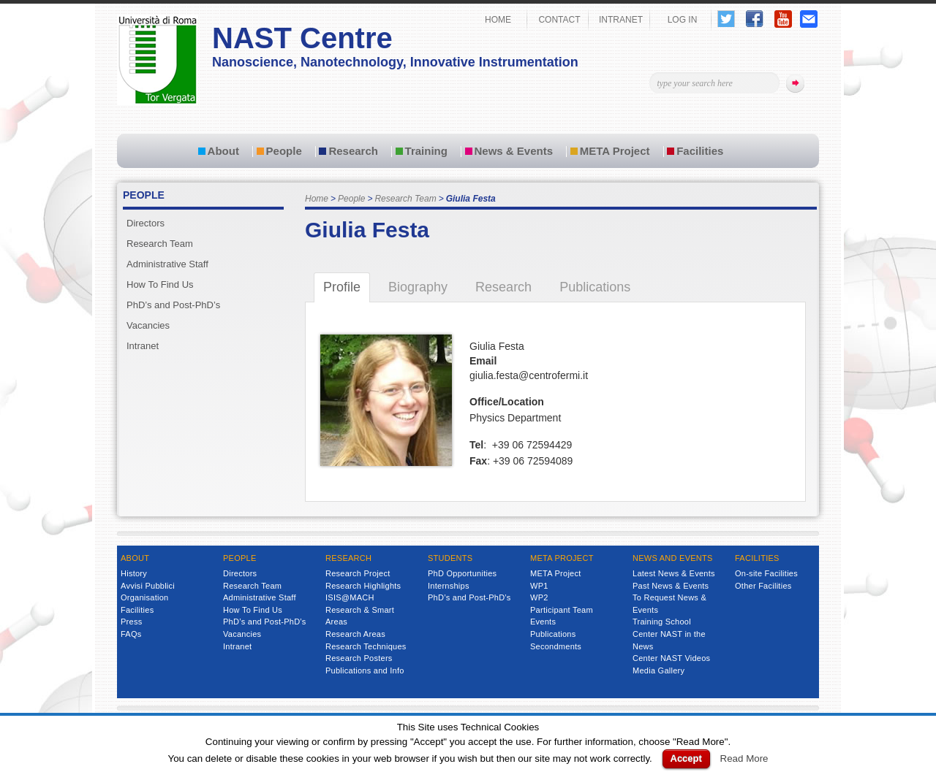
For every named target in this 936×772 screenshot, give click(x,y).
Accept (686, 758)
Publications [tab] (594, 287)
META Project (615, 151)
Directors (146, 223)
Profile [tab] (342, 287)
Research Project (357, 573)
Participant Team (561, 609)
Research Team (405, 199)
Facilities (699, 151)
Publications (552, 634)
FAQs (131, 634)
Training (426, 151)
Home (316, 199)
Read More (744, 758)
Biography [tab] (418, 287)
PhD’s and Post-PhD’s (173, 304)
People (284, 151)
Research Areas (355, 634)
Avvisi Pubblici (148, 585)
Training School (662, 621)
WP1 (539, 585)
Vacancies (148, 325)
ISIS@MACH (349, 597)
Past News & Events (671, 585)
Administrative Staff (167, 264)
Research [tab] (503, 287)
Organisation (145, 597)
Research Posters (359, 658)
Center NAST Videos (671, 658)
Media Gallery (658, 670)
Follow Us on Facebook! (754, 18)
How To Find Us (160, 284)
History (134, 573)
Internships (448, 585)
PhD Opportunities (462, 573)
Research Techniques (366, 646)
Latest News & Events (674, 573)
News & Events (514, 151)
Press (131, 621)
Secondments (555, 646)
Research (353, 151)
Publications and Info (364, 670)
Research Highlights (363, 585)
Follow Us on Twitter (726, 18)
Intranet (143, 345)
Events (543, 621)
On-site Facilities (766, 573)
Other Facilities (763, 585)
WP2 (539, 597)
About (223, 151)
